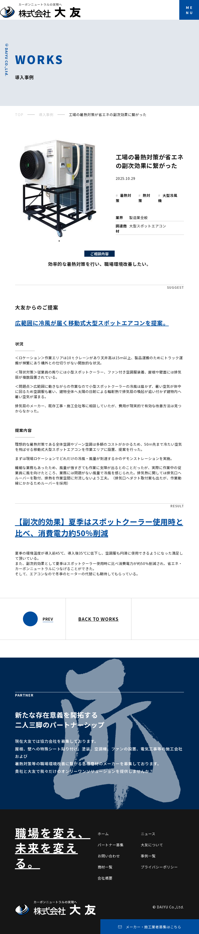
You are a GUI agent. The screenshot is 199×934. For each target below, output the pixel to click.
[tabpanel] (59, 188)
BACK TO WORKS (98, 619)
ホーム (103, 833)
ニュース (148, 833)
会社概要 (105, 878)
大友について (152, 844)
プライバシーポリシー (159, 866)
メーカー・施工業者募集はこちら (153, 926)
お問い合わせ (109, 855)
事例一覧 (148, 855)
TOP (19, 114)
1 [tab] (59, 240)
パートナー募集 (111, 844)
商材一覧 (105, 866)
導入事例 (46, 114)
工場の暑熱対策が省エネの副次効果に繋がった (149, 161)
